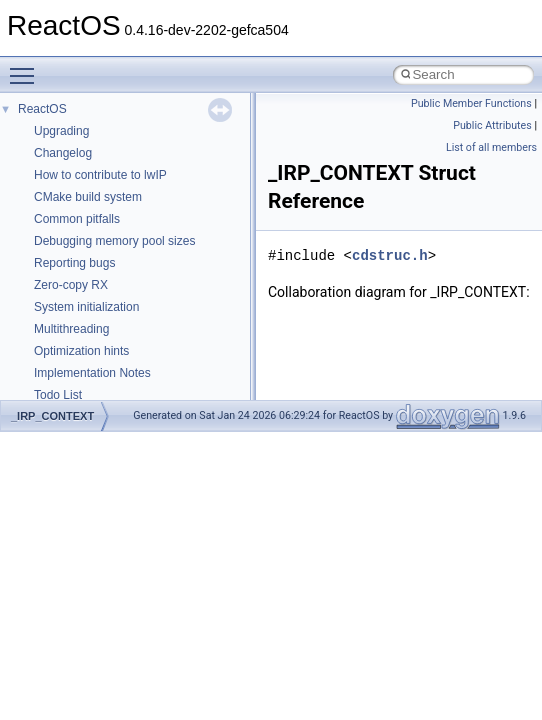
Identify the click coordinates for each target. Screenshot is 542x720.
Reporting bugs (74, 263)
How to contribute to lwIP (100, 175)
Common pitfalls (77, 219)
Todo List (58, 395)
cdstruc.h (390, 255)
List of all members (491, 147)
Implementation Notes (92, 373)
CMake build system (88, 197)
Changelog (63, 153)
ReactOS (42, 109)
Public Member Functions (471, 103)
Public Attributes (492, 125)
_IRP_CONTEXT (52, 416)
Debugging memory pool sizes (114, 241)
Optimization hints (81, 351)
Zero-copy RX (71, 285)
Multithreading (71, 329)
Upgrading (61, 131)
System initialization (86, 307)
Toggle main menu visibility (27, 67)
